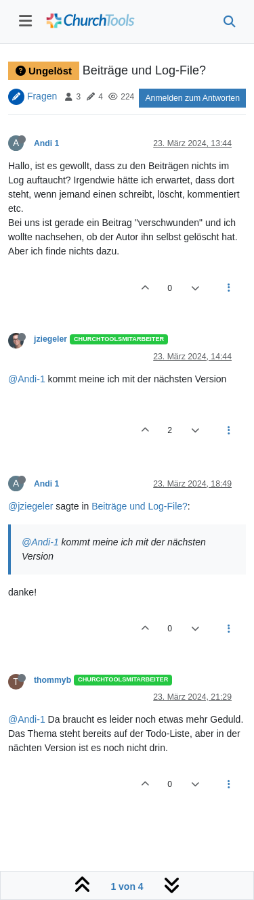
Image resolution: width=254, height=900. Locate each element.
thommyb (52, 680)
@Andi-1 (26, 379)
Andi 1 (46, 143)
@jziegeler (30, 506)
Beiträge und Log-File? (139, 506)
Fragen (42, 96)
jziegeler (50, 339)
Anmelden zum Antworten (192, 98)
